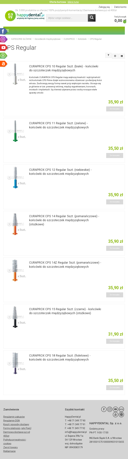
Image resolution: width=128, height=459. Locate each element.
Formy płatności (11, 428)
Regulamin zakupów (14, 416)
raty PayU (26, 428)
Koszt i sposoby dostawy (16, 424)
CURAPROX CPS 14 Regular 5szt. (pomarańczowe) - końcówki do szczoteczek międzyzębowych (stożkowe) (64, 220)
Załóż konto (120, 7)
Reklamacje (9, 451)
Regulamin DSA (11, 420)
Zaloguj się (104, 7)
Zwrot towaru (10, 447)
